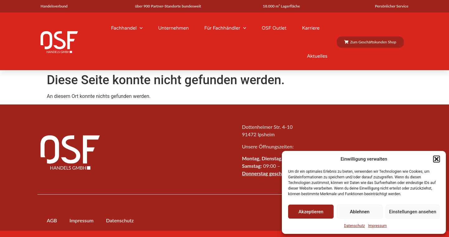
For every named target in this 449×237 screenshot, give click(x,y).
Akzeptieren (310, 212)
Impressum (377, 226)
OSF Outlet (274, 28)
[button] (436, 159)
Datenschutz (354, 226)
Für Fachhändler (225, 28)
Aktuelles (317, 56)
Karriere (311, 28)
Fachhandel (126, 28)
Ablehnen (359, 212)
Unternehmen (173, 28)
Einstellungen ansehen (412, 212)
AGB (52, 220)
